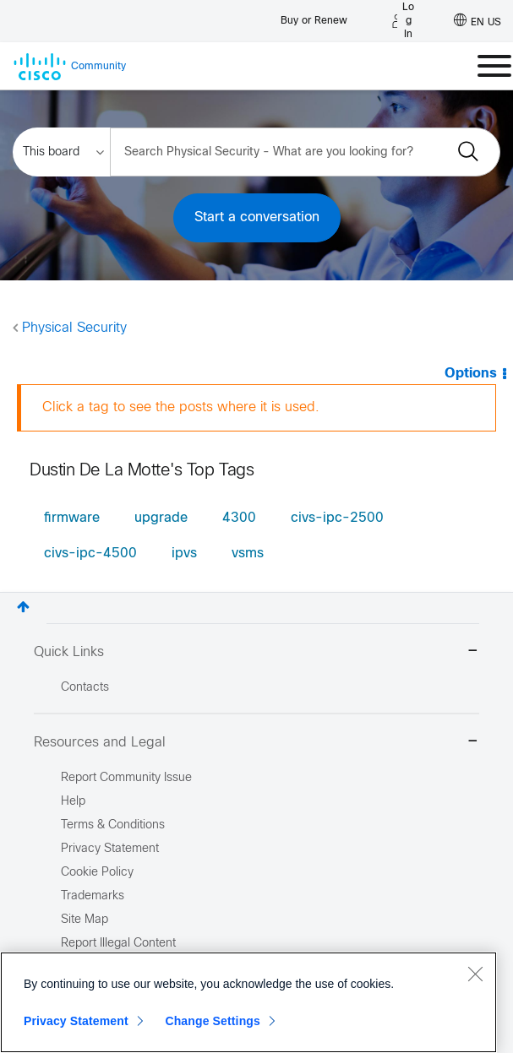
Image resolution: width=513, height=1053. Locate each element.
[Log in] (403, 21)
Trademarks (92, 896)
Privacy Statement (76, 1021)
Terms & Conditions (113, 825)
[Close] (475, 973)
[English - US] (477, 21)
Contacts (85, 687)
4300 (239, 518)
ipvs (184, 553)
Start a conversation (256, 217)
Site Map (84, 920)
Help (73, 801)
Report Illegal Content (118, 943)
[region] (248, 1002)
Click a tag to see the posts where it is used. (180, 407)
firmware (72, 518)
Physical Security (74, 328)
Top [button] (23, 606)
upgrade (161, 518)
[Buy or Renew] (314, 16)
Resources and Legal (256, 742)
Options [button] (471, 373)
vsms (248, 553)
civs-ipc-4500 (90, 553)
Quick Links (256, 652)
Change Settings (212, 1021)
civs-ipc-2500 (337, 518)
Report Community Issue (126, 778)
